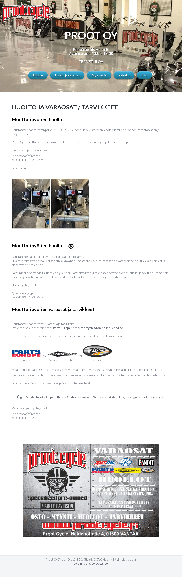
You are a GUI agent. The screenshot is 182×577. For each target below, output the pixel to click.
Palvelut (124, 75)
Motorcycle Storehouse (63, 360)
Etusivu (38, 75)
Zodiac (97, 360)
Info (144, 75)
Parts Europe (22, 360)
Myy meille (99, 75)
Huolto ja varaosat (67, 75)
